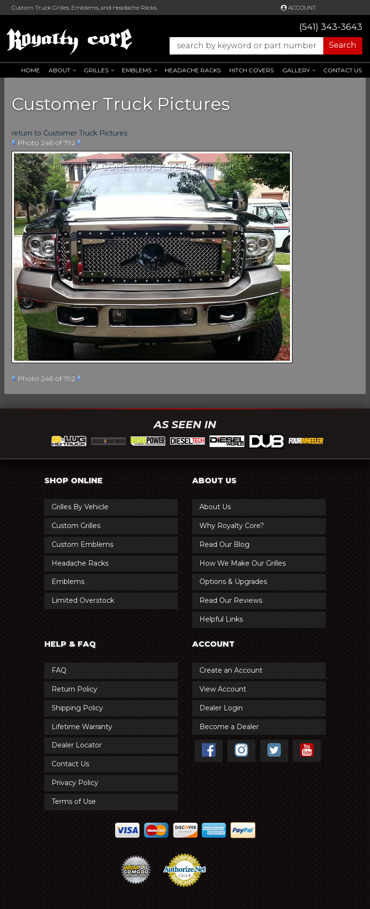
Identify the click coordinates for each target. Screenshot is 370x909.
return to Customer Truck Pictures (69, 133)
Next (79, 142)
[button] (261, 45)
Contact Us (342, 70)
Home (30, 70)
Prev (13, 142)
